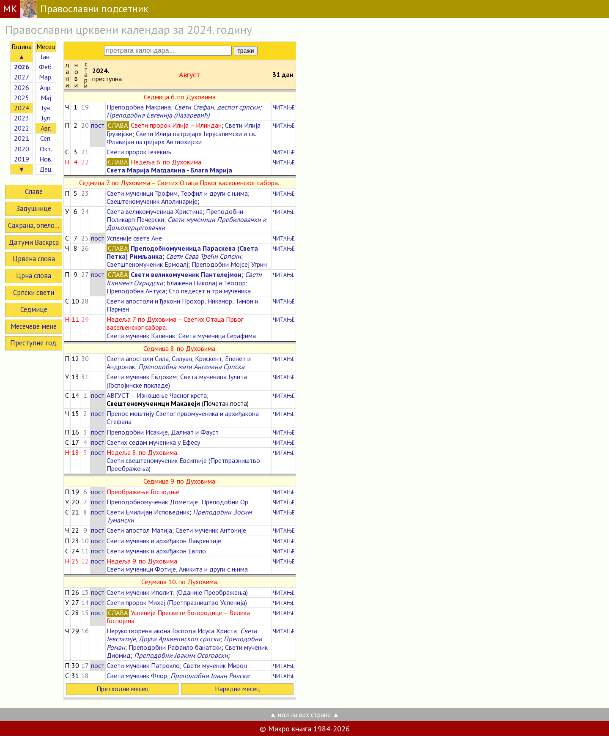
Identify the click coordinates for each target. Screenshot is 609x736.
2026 (21, 87)
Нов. (45, 159)
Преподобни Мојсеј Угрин (229, 264)
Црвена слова (34, 258)
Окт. (46, 149)
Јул (45, 118)
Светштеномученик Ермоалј (147, 264)
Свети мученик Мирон (215, 665)
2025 (21, 97)
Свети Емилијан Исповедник (148, 512)
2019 (21, 159)
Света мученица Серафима (217, 335)
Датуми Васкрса (33, 242)
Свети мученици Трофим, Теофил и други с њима (177, 193)
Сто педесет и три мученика (210, 291)
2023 (21, 118)
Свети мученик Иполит (140, 592)
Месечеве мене (34, 326)
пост (97, 125)
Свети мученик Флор (137, 675)
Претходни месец (122, 688)
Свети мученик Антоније (211, 530)
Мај (46, 97)
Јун (45, 108)
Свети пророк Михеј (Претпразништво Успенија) (177, 602)
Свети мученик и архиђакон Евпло (156, 551)
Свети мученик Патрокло (143, 665)
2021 (21, 138)
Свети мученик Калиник (141, 335)
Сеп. (46, 138)
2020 (21, 149)
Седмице (33, 309)
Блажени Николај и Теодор (206, 283)
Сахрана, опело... (33, 225)
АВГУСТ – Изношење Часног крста (157, 395)
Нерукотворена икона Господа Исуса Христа (172, 631)
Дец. (45, 169)
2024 (21, 108)
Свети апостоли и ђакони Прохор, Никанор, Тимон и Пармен (182, 305)
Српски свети (33, 292)
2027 (21, 77)
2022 (21, 128)
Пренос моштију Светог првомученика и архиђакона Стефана (183, 417)
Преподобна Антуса (136, 291)
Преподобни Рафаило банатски (175, 647)
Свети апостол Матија (139, 530)
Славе (34, 191)
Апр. (46, 87)
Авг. (46, 128)
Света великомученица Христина (155, 211)
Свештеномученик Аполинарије (152, 201)
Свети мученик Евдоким (142, 376)
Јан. (46, 56)
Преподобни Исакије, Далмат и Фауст (163, 432)
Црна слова (33, 275)
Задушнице (33, 208)
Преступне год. (34, 342)
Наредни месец (237, 688)
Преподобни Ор (224, 502)
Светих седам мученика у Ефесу (153, 442)
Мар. (45, 77)
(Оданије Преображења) (212, 592)
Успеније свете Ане (134, 238)
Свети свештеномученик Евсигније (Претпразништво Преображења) (183, 464)
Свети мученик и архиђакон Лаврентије (164, 540)
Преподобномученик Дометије (152, 502)
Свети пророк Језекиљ (139, 152)
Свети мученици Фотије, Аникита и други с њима (177, 569)
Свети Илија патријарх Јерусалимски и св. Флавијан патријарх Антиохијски (181, 137)
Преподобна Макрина (139, 107)
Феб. (46, 67)
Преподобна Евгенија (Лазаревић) (158, 115)
